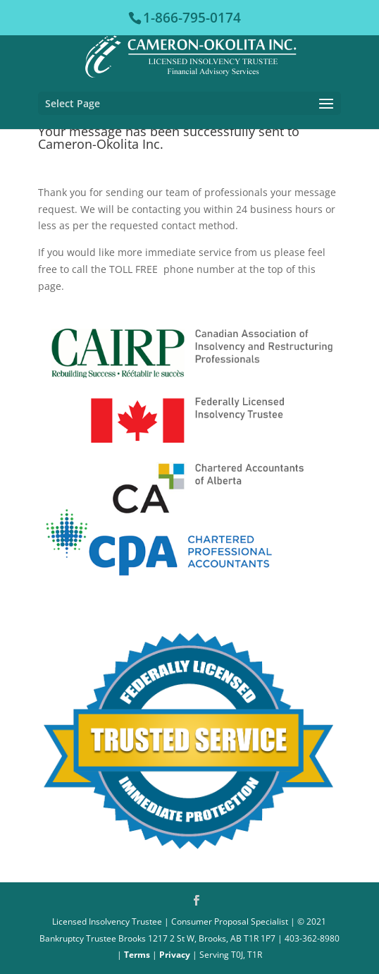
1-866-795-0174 (192, 17)
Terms (137, 955)
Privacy (174, 955)
